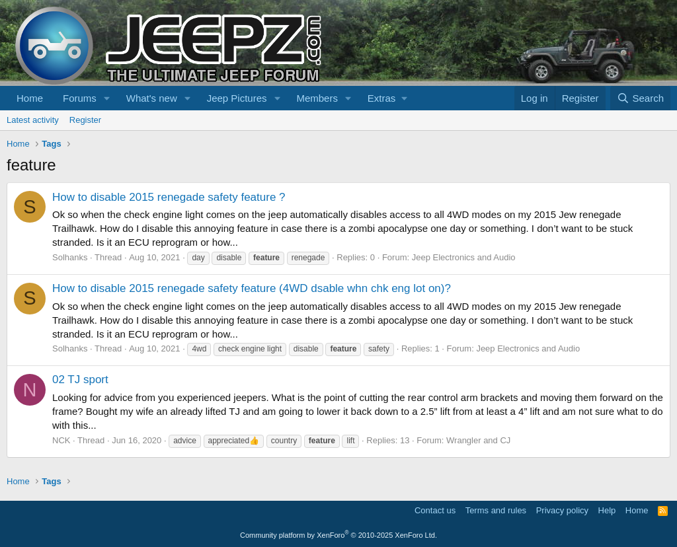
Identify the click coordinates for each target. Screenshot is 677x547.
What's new (151, 98)
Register (85, 120)
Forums (80, 98)
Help (607, 510)
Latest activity (33, 120)
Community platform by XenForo (338, 535)
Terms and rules (495, 510)
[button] (107, 98)
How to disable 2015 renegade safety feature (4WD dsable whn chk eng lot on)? (251, 288)
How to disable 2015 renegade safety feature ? (169, 197)
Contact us (435, 510)
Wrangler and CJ (478, 440)
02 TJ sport (80, 379)
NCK (61, 440)
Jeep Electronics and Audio (464, 257)
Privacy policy (562, 510)
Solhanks (69, 257)
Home (30, 98)
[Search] (640, 98)
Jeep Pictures (237, 98)
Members (317, 98)
